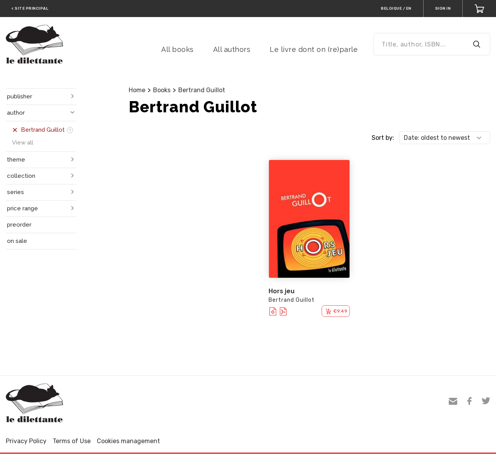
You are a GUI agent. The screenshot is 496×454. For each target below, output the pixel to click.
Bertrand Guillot (201, 90)
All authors (232, 49)
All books (177, 49)
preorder (19, 224)
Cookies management (128, 441)
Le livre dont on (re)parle (314, 49)
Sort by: (383, 137)
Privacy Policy (26, 441)
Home (137, 90)
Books (161, 90)
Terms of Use (72, 441)
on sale (17, 240)
